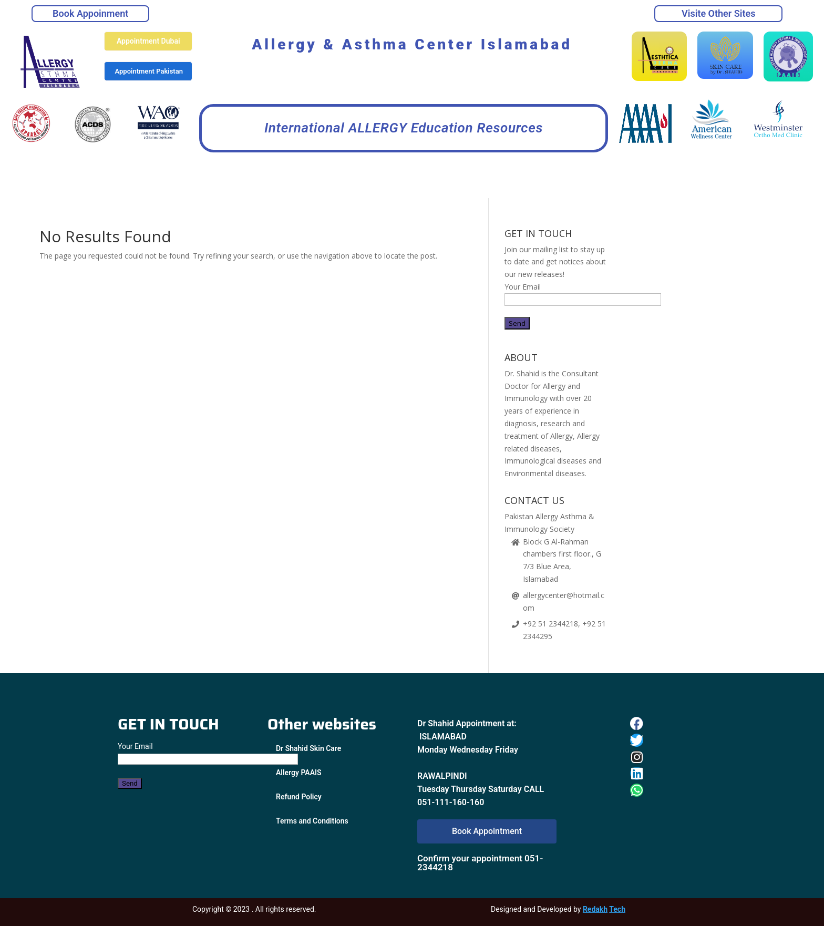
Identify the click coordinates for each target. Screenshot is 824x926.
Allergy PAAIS (299, 772)
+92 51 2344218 (550, 624)
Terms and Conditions (312, 821)
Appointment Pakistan (149, 71)
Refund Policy (299, 797)
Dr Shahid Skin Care (308, 748)
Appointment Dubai (148, 41)
